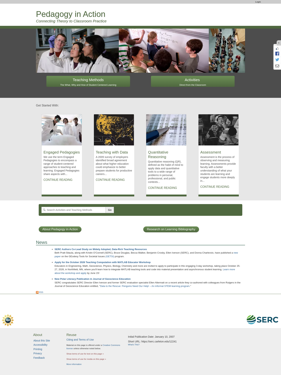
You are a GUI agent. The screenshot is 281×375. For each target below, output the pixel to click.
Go (110, 209)
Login (258, 2)
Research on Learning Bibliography (171, 229)
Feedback (39, 357)
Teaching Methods (88, 82)
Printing (37, 349)
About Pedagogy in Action (60, 229)
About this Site (41, 340)
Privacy (37, 353)
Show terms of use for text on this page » (85, 354)
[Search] (73, 210)
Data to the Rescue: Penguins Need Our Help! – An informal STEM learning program (145, 286)
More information (74, 364)
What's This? (134, 344)
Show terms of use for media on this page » (86, 359)
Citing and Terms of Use (80, 339)
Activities (193, 82)
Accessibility (40, 344)
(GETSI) (109, 256)
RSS (39, 292)
